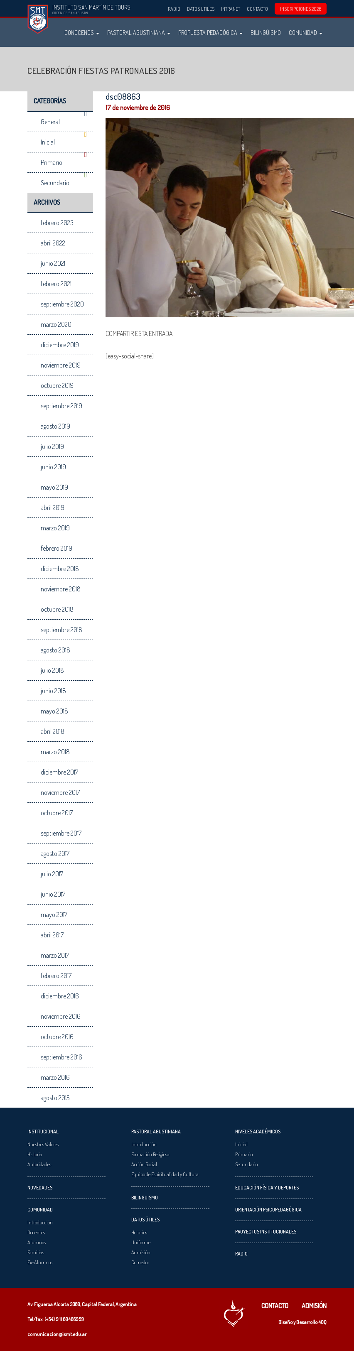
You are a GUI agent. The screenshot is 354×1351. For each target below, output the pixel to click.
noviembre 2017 (60, 792)
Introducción (40, 1222)
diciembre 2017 (59, 772)
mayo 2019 (54, 487)
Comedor (140, 1262)
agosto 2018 (55, 650)
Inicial (48, 142)
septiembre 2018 (61, 629)
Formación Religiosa (150, 1154)
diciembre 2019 (60, 345)
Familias (35, 1252)
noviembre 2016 (61, 1016)
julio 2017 (52, 874)
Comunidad (305, 32)
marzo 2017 (55, 955)
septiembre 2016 (61, 1057)
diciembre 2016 (60, 996)
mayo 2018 (54, 711)
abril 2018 (52, 731)
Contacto (257, 8)
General (50, 122)
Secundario (55, 183)
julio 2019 (52, 446)
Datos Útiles (200, 8)
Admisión (140, 1252)
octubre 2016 (57, 1036)
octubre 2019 (57, 385)
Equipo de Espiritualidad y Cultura (165, 1174)
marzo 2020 (56, 324)
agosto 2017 (55, 853)
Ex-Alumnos (39, 1262)
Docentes (36, 1232)
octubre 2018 (57, 609)
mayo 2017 (54, 914)
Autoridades (39, 1164)
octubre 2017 (57, 813)
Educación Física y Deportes (267, 1187)
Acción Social (144, 1164)
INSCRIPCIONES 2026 (300, 8)
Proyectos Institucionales (265, 1231)
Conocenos (81, 32)
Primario (51, 162)
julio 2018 (52, 670)
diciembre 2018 (60, 568)
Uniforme (140, 1242)
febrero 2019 (56, 548)
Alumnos (36, 1242)
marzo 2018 (55, 752)
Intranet (230, 8)
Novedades (39, 1187)
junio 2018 (53, 691)
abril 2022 (53, 243)
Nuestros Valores (43, 1144)
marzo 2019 (55, 528)
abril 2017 (52, 935)
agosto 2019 (55, 426)
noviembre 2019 (61, 365)
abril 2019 (52, 507)
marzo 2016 (55, 1077)
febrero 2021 (56, 284)
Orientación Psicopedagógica (268, 1209)
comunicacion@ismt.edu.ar (56, 1334)
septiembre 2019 (61, 406)
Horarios (139, 1232)
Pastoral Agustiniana (138, 32)
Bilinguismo (144, 1197)
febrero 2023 (57, 222)
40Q (322, 1322)
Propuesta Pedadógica (210, 32)
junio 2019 (53, 467)
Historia (34, 1154)
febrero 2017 (56, 975)
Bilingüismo (266, 32)
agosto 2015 (55, 1098)
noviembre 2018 (61, 589)
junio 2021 (53, 263)
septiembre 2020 (62, 304)
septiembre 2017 (61, 833)
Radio (174, 8)
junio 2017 (53, 894)
